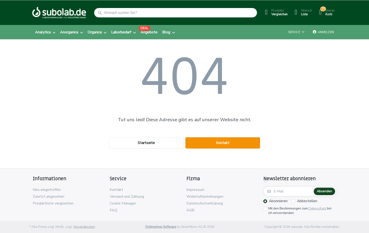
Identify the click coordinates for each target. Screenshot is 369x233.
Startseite (146, 142)
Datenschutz (317, 208)
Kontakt (222, 142)
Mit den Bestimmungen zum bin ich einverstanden (300, 210)
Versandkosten (84, 227)
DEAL (144, 28)
